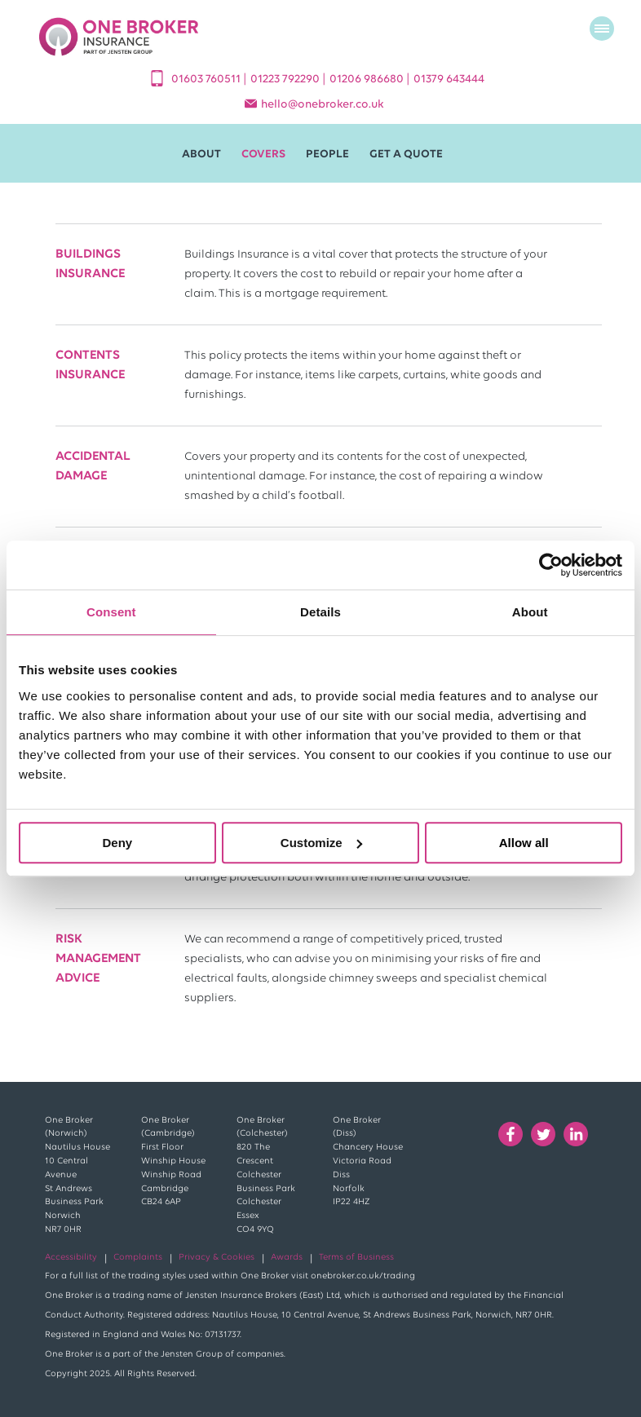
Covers (263, 154)
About (201, 154)
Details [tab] (320, 612)
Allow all (524, 843)
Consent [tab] (111, 612)
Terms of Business (356, 1257)
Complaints (137, 1257)
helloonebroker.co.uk (322, 105)
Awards (287, 1257)
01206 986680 (367, 79)
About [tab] (530, 612)
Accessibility (71, 1257)
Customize (321, 843)
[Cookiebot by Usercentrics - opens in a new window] (551, 565)
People (327, 154)
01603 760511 (207, 79)
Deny (117, 843)
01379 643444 (448, 79)
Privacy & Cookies (216, 1257)
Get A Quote (406, 154)
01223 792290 (286, 79)
